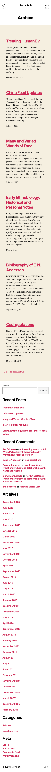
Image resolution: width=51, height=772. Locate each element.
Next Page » (18, 371)
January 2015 (9, 600)
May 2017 (7, 548)
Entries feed (8, 748)
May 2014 (7, 617)
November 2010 (11, 681)
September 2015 (11, 571)
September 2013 (11, 629)
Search (5, 385)
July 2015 (7, 583)
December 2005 (11, 704)
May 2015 (7, 588)
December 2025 (11, 502)
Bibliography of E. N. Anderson (23, 267)
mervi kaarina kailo (12, 476)
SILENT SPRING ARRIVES (15, 425)
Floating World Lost (30, 486)
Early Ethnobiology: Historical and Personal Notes (23, 202)
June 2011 (7, 669)
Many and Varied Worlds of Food (21, 143)
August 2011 (9, 658)
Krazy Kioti (25, 5)
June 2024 (8, 513)
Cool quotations (20, 324)
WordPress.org (10, 756)
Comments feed (11, 752)
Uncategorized (10, 731)
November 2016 (11, 554)
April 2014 (7, 623)
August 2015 (9, 577)
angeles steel (9, 486)
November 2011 (10, 646)
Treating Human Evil (24, 41)
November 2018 (11, 542)
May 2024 (7, 519)
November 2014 (11, 611)
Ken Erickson (9, 449)
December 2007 (11, 692)
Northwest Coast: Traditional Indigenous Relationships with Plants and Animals (24, 468)
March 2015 (8, 594)
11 (11, 371)
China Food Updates (24, 92)
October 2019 (9, 531)
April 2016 (7, 565)
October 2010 (9, 686)
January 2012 (9, 640)
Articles (6, 725)
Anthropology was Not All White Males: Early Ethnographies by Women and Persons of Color (24, 452)
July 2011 (7, 663)
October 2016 (9, 559)
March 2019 (8, 536)
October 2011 (9, 652)
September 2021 (11, 525)
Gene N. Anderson (11, 460)
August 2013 (9, 634)
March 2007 (9, 698)
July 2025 (7, 508)
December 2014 (11, 606)
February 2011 (10, 675)
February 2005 (10, 709)
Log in (5, 745)
